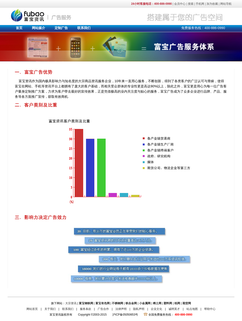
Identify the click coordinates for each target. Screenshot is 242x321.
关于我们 (50, 309)
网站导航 (226, 3)
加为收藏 (212, 3)
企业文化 (156, 309)
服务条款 (85, 309)
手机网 (200, 3)
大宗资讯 (71, 303)
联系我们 (67, 309)
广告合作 (103, 309)
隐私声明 (138, 309)
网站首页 (32, 309)
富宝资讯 (42, 15)
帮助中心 (210, 309)
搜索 (191, 3)
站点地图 (192, 309)
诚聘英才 (174, 309)
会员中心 (180, 3)
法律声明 (121, 309)
